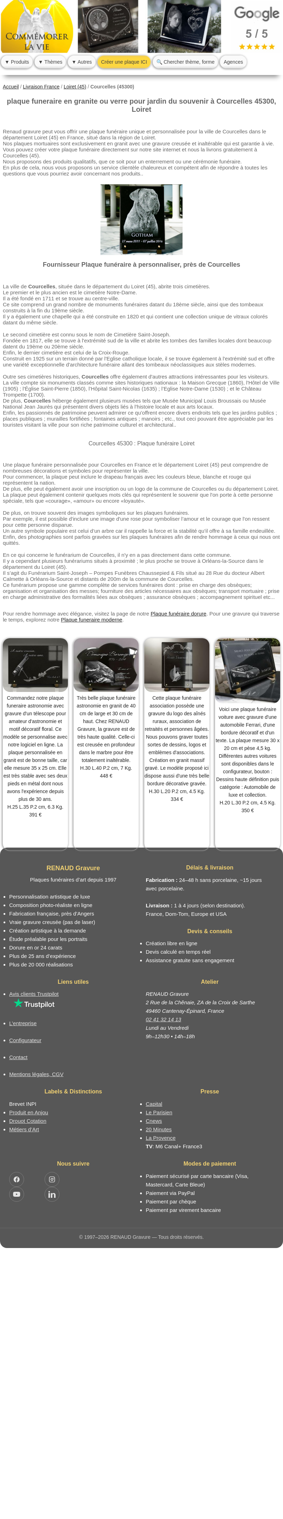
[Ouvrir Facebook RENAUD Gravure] (16, 1179)
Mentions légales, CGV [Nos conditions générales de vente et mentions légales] (36, 1074)
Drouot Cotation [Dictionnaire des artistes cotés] (27, 1121)
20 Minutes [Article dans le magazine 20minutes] (159, 1129)
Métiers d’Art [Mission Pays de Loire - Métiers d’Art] (24, 1129)
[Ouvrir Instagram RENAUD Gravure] (52, 1179)
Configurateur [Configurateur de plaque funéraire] (25, 1040)
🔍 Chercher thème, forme (185, 62)
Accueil (11, 86)
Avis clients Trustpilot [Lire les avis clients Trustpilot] (34, 994)
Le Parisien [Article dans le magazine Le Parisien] (159, 1112)
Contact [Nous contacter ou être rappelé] (18, 1057)
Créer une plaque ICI (124, 62)
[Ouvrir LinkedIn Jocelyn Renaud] (52, 1194)
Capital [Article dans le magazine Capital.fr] (154, 1104)
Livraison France (41, 86)
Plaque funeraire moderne (91, 620)
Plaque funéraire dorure (179, 614)
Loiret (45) (75, 86)
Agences (233, 62)
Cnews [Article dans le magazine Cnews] (154, 1121)
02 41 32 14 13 (163, 1019)
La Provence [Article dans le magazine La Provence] (160, 1138)
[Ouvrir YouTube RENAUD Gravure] (16, 1194)
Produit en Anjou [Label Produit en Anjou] (28, 1112)
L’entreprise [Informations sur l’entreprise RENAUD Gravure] (23, 1023)
